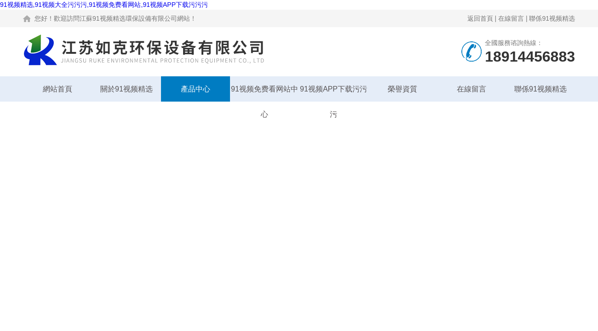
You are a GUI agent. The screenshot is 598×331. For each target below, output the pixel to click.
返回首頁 (480, 18)
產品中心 (195, 89)
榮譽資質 (402, 89)
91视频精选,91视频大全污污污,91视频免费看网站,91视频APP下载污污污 (104, 4)
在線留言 (511, 18)
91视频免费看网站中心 (264, 93)
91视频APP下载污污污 (333, 93)
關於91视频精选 (126, 89)
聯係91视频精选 (552, 18)
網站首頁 (57, 89)
